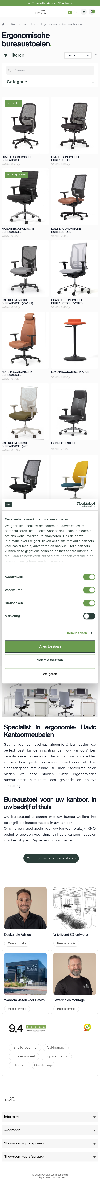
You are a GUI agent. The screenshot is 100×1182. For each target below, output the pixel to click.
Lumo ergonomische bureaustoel (17, 158)
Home (3, 24)
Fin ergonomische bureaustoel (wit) (15, 445)
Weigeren (50, 674)
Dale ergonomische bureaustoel (66, 230)
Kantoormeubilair (23, 24)
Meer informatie (17, 943)
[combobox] (52, 70)
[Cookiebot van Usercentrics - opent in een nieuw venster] (76, 504)
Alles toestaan (50, 646)
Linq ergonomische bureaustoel (65, 158)
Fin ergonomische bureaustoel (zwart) (17, 302)
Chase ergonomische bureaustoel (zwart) (67, 302)
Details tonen (77, 633)
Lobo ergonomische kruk (70, 371)
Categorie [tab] (17, 82)
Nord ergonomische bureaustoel (17, 373)
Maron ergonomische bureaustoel (18, 230)
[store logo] (40, 11)
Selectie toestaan (50, 660)
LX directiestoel (63, 443)
